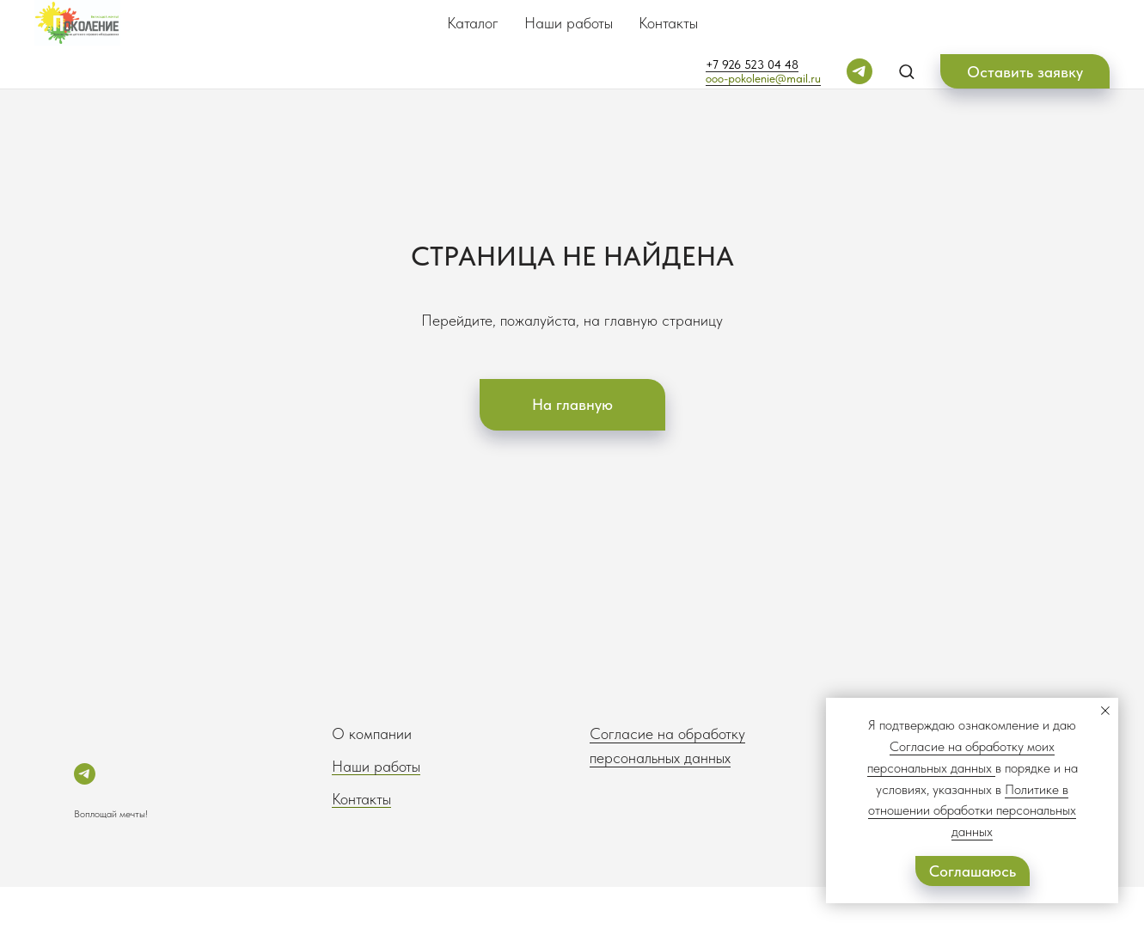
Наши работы (568, 23)
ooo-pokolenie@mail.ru (763, 78)
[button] (906, 71)
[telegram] (859, 71)
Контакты (668, 23)
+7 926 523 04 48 (752, 64)
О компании (372, 733)
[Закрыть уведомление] (1105, 710)
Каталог (473, 23)
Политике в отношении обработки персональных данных (972, 810)
